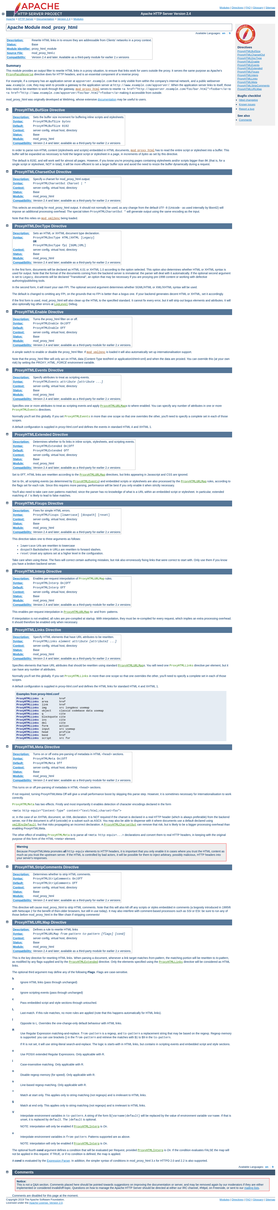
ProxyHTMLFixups (248, 71)
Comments (245, 119)
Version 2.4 (63, 19)
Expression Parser (58, 1160)
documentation (107, 99)
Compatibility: (16, 57)
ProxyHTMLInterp (247, 75)
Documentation (45, 19)
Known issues (247, 104)
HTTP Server (26, 19)
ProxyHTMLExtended (250, 68)
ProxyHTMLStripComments (253, 85)
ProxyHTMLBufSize (248, 51)
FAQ (248, 7)
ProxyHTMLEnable (248, 61)
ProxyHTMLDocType (249, 58)
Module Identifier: (19, 48)
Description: (15, 40)
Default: (18, 125)
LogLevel (61, 304)
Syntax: (18, 121)
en (224, 33)
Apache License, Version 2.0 (46, 1202)
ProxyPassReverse (19, 74)
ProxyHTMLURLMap (249, 89)
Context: (19, 130)
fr (230, 33)
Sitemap (270, 7)
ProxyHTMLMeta (247, 82)
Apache (10, 19)
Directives (237, 7)
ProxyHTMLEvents (248, 65)
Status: (11, 44)
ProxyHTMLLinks (247, 78)
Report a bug (246, 108)
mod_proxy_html (88, 89)
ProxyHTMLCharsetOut (251, 54)
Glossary (258, 7)
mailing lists (251, 1187)
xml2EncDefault (24, 824)
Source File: (15, 53)
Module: (18, 138)
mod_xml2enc (50, 218)
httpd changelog (248, 99)
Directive (57, 110)
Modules (224, 7)
